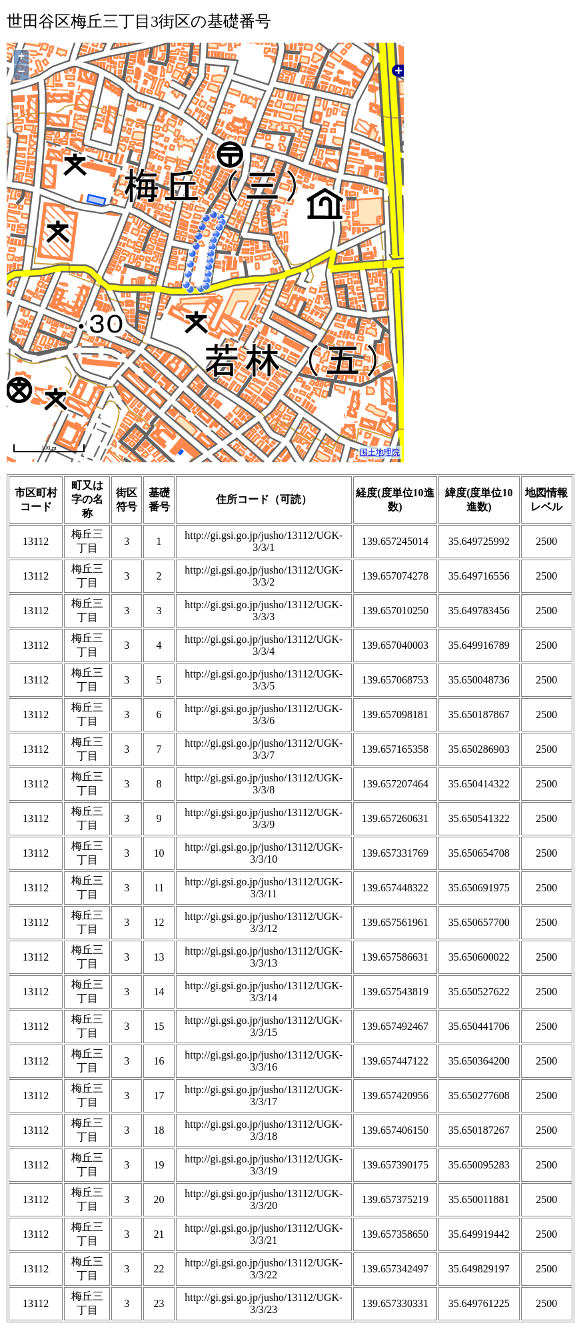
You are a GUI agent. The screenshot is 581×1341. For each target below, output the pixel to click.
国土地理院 (380, 452)
